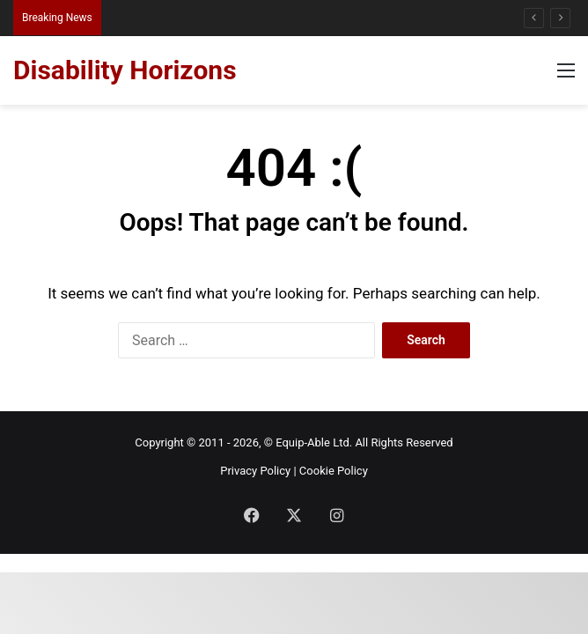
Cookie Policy (333, 470)
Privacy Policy (255, 470)
